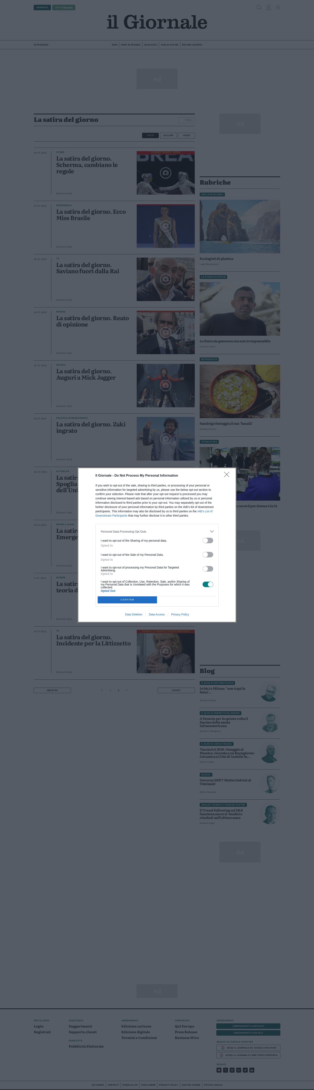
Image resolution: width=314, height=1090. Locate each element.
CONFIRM (127, 599)
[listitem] (157, 531)
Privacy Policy (180, 614)
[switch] (208, 540)
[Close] (228, 476)
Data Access (157, 614)
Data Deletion (133, 614)
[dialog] (157, 545)
